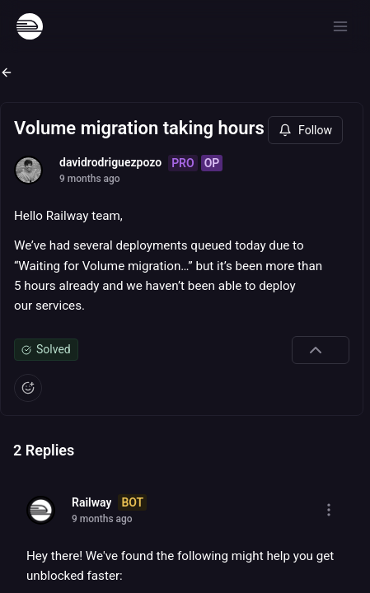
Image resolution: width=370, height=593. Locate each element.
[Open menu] (340, 26)
